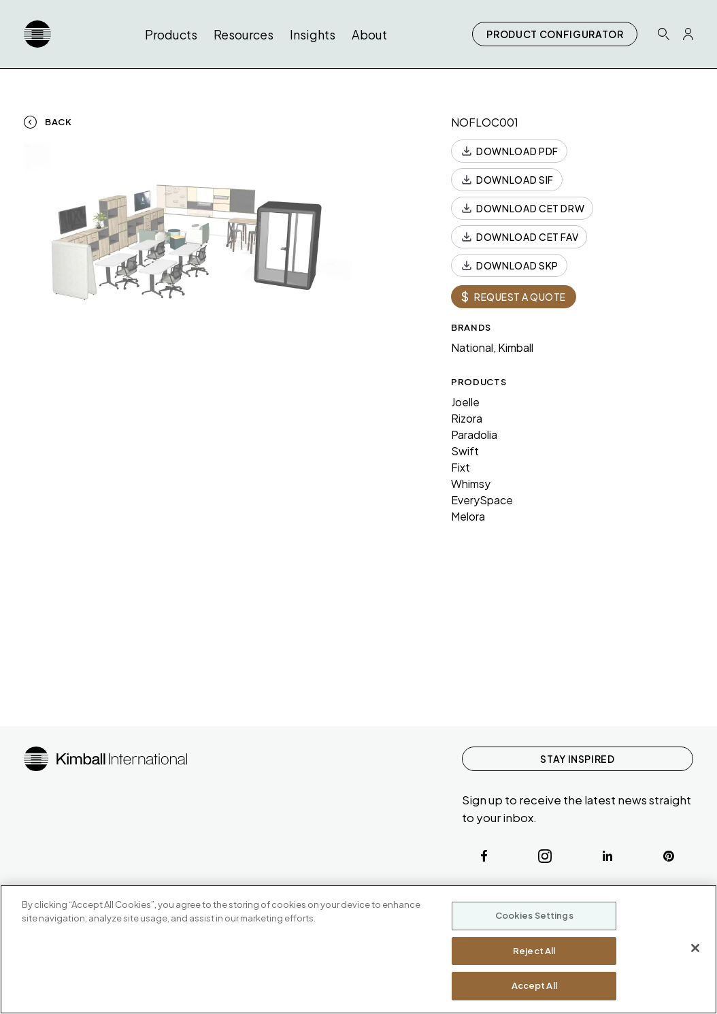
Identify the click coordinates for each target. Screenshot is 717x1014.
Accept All (534, 985)
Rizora (466, 418)
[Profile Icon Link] (688, 34)
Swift (465, 451)
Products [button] (171, 34)
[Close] (695, 948)
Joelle (465, 402)
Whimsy (470, 483)
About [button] (369, 34)
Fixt (460, 467)
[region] (358, 949)
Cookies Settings (534, 915)
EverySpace (482, 500)
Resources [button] (243, 34)
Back (58, 121)
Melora (468, 516)
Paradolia (474, 434)
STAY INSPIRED (577, 759)
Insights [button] (312, 34)
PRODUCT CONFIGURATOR (554, 34)
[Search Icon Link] (663, 33)
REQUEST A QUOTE (513, 296)
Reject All (534, 950)
